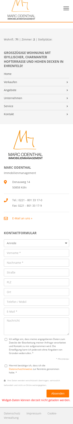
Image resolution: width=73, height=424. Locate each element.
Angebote (10, 90)
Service (8, 106)
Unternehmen (13, 98)
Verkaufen (10, 82)
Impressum (33, 413)
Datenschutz (12, 413)
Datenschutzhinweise (20, 368)
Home (7, 73)
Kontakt (9, 114)
